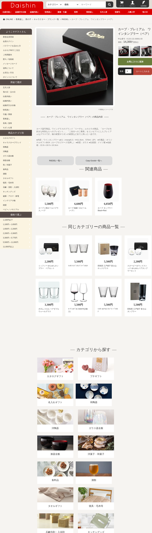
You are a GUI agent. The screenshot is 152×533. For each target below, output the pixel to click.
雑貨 (5, 205)
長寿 (76, 12)
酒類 (5, 174)
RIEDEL (65, 19)
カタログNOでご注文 (11, 50)
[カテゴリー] (54, 4)
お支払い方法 (8, 73)
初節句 (117, 12)
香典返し (89, 12)
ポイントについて (10, 77)
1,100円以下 (8, 220)
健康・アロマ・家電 (11, 196)
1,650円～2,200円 (10, 229)
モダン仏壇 (7, 128)
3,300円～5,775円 (10, 238)
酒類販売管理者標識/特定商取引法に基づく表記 (52, 499)
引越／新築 (7, 114)
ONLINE (9, 19)
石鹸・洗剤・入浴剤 (11, 187)
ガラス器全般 (8, 156)
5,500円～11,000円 (10, 242)
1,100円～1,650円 (10, 224)
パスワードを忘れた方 (12, 46)
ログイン (133, 6)
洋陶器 (5, 151)
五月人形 (103, 12)
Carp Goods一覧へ (94, 161)
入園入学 (131, 12)
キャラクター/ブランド (12, 143)
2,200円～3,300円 (10, 233)
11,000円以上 (8, 247)
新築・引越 (62, 12)
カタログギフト (9, 138)
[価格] (71, 4)
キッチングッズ (9, 192)
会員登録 (144, 6)
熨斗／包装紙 (8, 59)
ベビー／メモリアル (11, 209)
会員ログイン (8, 41)
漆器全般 (6, 160)
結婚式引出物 (20, 12)
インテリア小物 (9, 201)
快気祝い (48, 12)
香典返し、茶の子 (23, 19)
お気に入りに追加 (135, 61)
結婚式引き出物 (9, 105)
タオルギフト (8, 178)
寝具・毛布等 (8, 183)
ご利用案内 (7, 55)
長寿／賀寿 (7, 123)
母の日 (145, 12)
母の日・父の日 (9, 92)
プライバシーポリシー (87, 499)
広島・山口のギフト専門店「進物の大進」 (76, 515)
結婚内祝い (34, 12)
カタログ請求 (107, 499)
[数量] (128, 71)
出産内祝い (7, 12)
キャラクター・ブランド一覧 (46, 19)
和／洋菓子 (7, 165)
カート (121, 6)
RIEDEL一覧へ (55, 161)
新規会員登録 (8, 37)
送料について (8, 68)
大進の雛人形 (76, 518)
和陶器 (5, 147)
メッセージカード (10, 64)
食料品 (5, 169)
